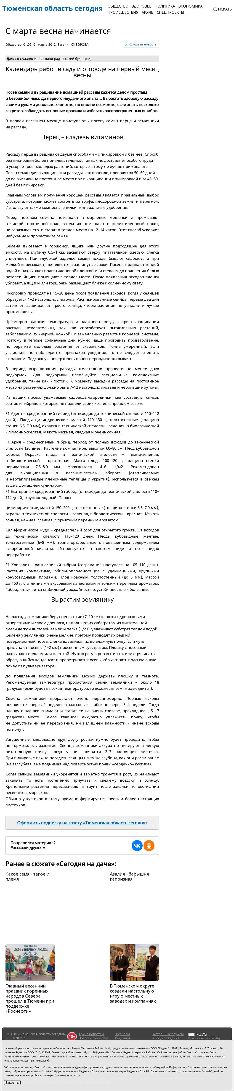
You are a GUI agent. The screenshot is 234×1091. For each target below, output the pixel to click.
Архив (147, 12)
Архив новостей (91, 1034)
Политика (165, 6)
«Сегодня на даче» (85, 863)
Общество (118, 6)
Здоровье (141, 6)
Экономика (190, 6)
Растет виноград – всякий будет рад (62, 58)
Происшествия (123, 12)
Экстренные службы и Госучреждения (168, 1036)
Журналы (122, 1034)
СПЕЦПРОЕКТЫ (170, 12)
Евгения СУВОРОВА (73, 44)
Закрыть (12, 1082)
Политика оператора (67, 1075)
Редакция (122, 1038)
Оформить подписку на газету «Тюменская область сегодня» (82, 823)
